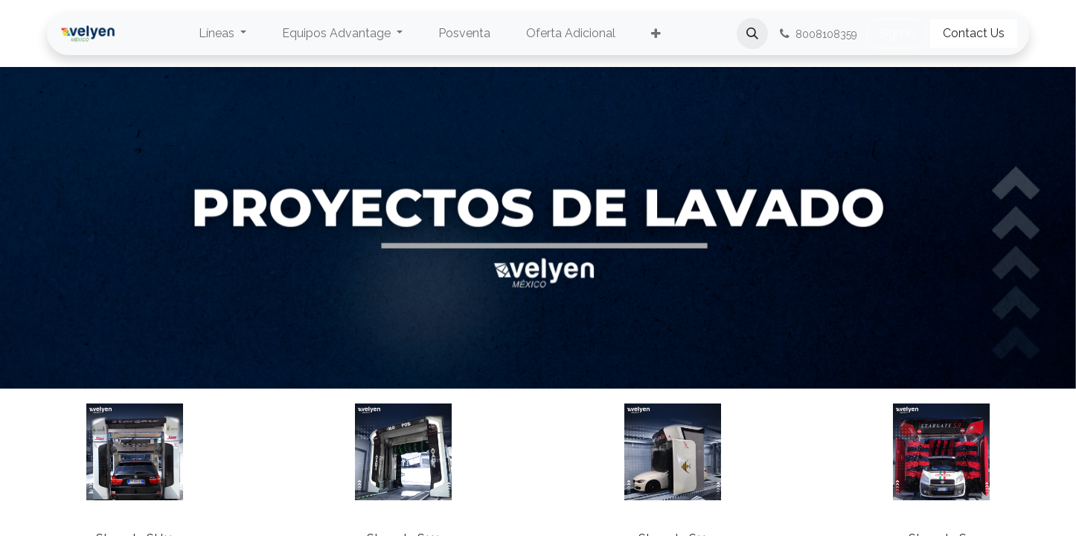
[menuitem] (222, 33)
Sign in (897, 33)
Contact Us (974, 33)
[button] (752, 33)
